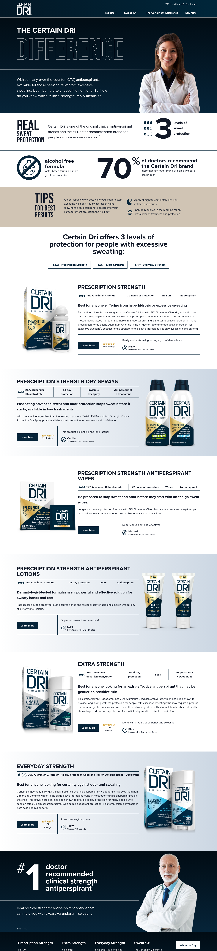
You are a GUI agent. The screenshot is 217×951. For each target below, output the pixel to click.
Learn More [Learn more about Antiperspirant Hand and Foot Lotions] (27, 626)
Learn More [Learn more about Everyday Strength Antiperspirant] (27, 825)
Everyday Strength (149, 265)
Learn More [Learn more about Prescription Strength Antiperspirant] (88, 345)
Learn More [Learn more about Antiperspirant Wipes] (88, 530)
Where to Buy (188, 945)
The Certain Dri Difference (162, 13)
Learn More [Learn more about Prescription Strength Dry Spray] (27, 437)
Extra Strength (110, 265)
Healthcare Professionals (180, 4)
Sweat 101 (130, 13)
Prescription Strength (69, 265)
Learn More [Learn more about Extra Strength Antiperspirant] (88, 728)
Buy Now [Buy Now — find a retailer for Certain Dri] (190, 13)
